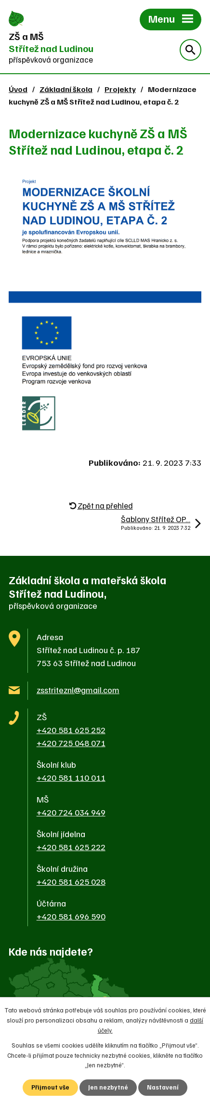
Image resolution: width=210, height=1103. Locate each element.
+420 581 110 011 (71, 777)
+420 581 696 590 (71, 916)
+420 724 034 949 (71, 812)
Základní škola (65, 89)
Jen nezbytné (108, 1087)
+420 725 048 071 (71, 742)
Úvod (18, 89)
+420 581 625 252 (71, 729)
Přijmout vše (50, 1087)
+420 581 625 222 (71, 846)
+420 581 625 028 (71, 881)
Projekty (120, 89)
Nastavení (163, 1087)
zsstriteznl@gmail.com (78, 689)
